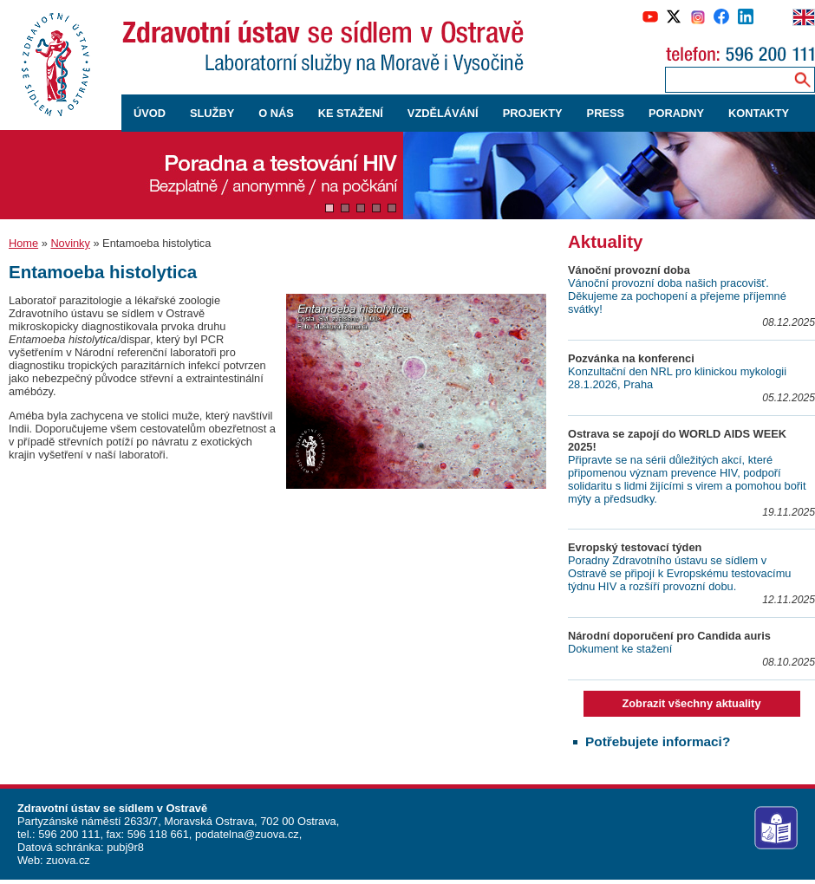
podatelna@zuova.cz (247, 834)
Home (23, 243)
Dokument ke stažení (620, 648)
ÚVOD (150, 113)
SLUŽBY (212, 113)
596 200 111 (68, 834)
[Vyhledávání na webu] (802, 79)
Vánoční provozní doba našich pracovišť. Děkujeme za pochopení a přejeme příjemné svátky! (677, 295)
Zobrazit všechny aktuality (691, 703)
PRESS (605, 113)
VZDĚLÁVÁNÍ (443, 113)
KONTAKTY (758, 113)
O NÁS (276, 113)
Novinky (70, 243)
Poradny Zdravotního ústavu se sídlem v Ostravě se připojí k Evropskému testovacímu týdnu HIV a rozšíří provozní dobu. (679, 573)
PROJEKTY (533, 113)
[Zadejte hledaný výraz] (725, 79)
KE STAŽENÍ (350, 113)
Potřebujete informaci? (657, 741)
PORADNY (676, 113)
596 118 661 (156, 834)
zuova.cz (68, 860)
